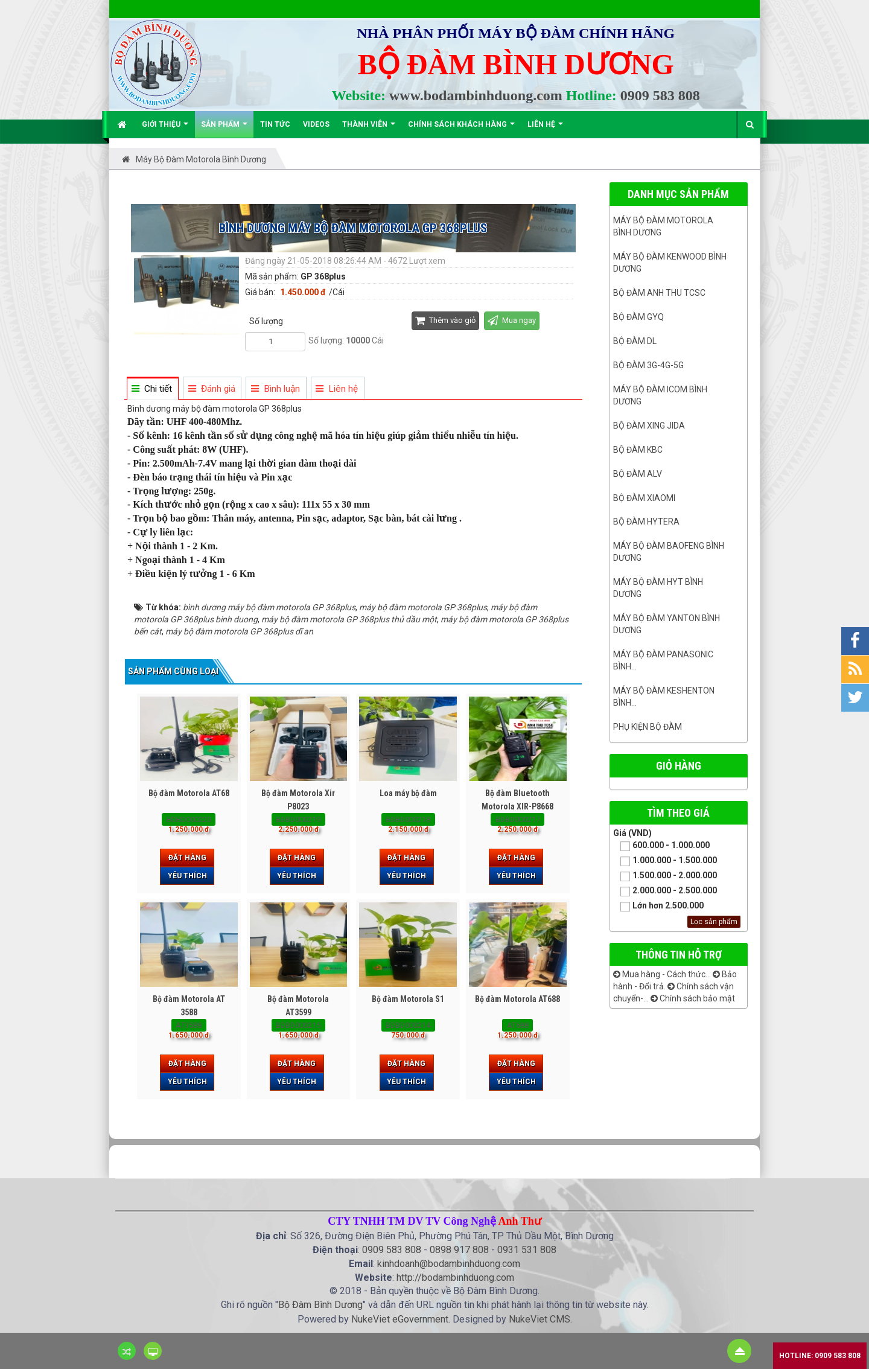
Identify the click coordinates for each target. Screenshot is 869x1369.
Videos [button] (316, 124)
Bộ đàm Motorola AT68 (188, 793)
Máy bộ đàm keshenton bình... (664, 696)
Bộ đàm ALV (637, 474)
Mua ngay (512, 320)
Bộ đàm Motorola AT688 (517, 999)
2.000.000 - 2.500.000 (665, 891)
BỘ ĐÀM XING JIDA (649, 425)
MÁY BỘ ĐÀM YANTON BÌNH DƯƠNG (666, 624)
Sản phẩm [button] (224, 129)
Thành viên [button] (368, 129)
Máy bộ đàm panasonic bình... (663, 660)
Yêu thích (187, 876)
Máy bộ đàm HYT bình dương (658, 588)
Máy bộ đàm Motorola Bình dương (663, 226)
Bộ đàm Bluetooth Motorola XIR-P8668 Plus (517, 806)
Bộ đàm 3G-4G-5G (648, 365)
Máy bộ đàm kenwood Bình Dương (670, 262)
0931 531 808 (526, 1250)
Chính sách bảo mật (693, 998)
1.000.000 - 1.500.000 (665, 861)
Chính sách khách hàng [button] (461, 129)
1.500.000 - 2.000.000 (665, 876)
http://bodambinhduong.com (455, 1277)
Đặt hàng (187, 858)
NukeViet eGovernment (399, 1319)
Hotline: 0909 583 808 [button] (820, 1355)
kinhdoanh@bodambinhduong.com (448, 1263)
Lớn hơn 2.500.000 (658, 906)
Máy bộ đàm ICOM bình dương (660, 395)
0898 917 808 (459, 1250)
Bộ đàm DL (635, 341)
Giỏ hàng (678, 765)
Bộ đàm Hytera (646, 521)
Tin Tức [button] (275, 124)
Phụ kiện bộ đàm (647, 727)
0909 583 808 (660, 95)
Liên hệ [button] (545, 129)
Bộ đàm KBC (638, 450)
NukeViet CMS (539, 1319)
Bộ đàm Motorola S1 (408, 999)
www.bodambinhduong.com (475, 95)
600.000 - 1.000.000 (661, 846)
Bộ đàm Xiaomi (644, 498)
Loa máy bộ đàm (408, 793)
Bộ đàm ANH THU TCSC (659, 293)
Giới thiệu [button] (165, 129)
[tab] (152, 389)
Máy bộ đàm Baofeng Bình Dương (668, 552)
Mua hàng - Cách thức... (662, 974)
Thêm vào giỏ (445, 320)
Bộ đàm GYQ (638, 317)
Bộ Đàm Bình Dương (320, 1304)
